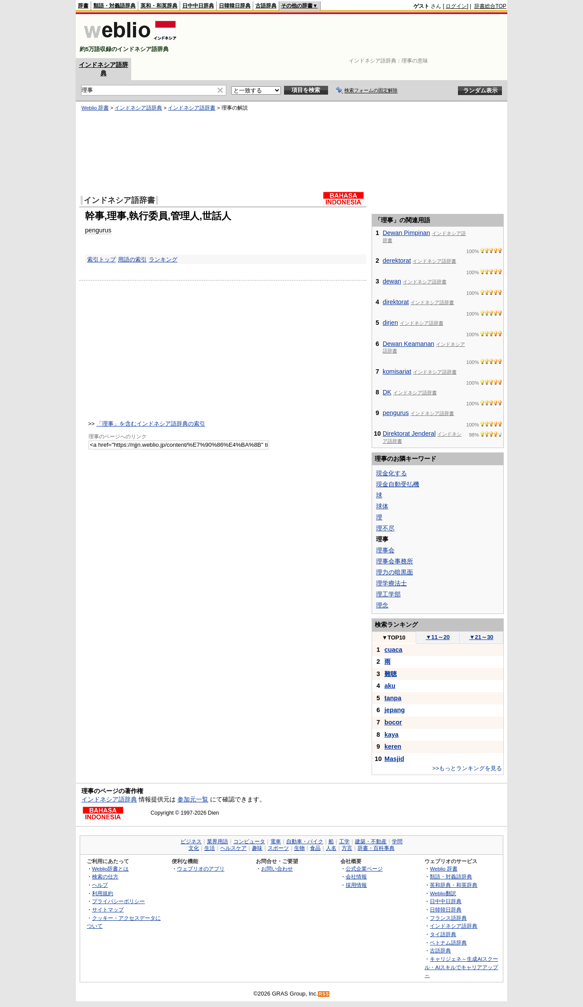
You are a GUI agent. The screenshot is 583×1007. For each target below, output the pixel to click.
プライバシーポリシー (118, 901)
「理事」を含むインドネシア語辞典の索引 (150, 423)
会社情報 (356, 876)
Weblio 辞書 (95, 107)
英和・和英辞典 (158, 5)
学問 (397, 841)
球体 (382, 506)
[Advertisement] (346, 36)
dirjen (390, 322)
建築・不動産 (371, 841)
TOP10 (394, 637)
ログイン (456, 6)
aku (389, 685)
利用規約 (102, 893)
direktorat (396, 301)
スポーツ (278, 848)
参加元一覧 (192, 799)
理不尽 (385, 528)
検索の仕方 (105, 876)
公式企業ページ (364, 868)
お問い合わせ (277, 868)
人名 (331, 848)
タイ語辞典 (443, 934)
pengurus (98, 230)
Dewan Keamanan (408, 343)
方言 (347, 848)
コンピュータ (249, 841)
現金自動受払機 (397, 484)
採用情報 (356, 885)
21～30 (481, 637)
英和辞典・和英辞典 (453, 885)
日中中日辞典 (198, 5)
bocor (393, 722)
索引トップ (101, 259)
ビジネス (191, 841)
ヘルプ (100, 885)
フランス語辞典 (448, 918)
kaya (391, 734)
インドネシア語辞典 (138, 107)
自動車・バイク (304, 841)
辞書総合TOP (490, 6)
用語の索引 (132, 259)
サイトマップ (108, 909)
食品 (315, 848)
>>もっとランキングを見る (467, 768)
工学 (344, 841)
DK (387, 392)
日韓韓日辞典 (235, 5)
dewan (392, 281)
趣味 (257, 848)
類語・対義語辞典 (114, 5)
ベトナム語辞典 (448, 942)
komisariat (397, 371)
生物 (299, 848)
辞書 (83, 5)
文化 (193, 848)
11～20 (438, 637)
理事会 (385, 550)
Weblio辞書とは (110, 868)
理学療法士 (391, 583)
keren (392, 746)
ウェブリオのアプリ (201, 868)
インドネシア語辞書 (191, 107)
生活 (209, 848)
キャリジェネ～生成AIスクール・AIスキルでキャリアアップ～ (461, 967)
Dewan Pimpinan (406, 232)
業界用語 (217, 841)
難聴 (390, 673)
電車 (275, 841)
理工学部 (388, 594)
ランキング (163, 259)
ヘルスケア (233, 848)
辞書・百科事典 (376, 848)
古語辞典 (266, 5)
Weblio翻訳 (443, 893)
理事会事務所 (394, 561)
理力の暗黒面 (394, 572)
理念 (382, 605)
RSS (324, 994)
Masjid (394, 758)
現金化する (391, 473)
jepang (394, 709)
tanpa (392, 698)
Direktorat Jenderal (409, 433)
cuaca (393, 649)
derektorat (397, 260)
